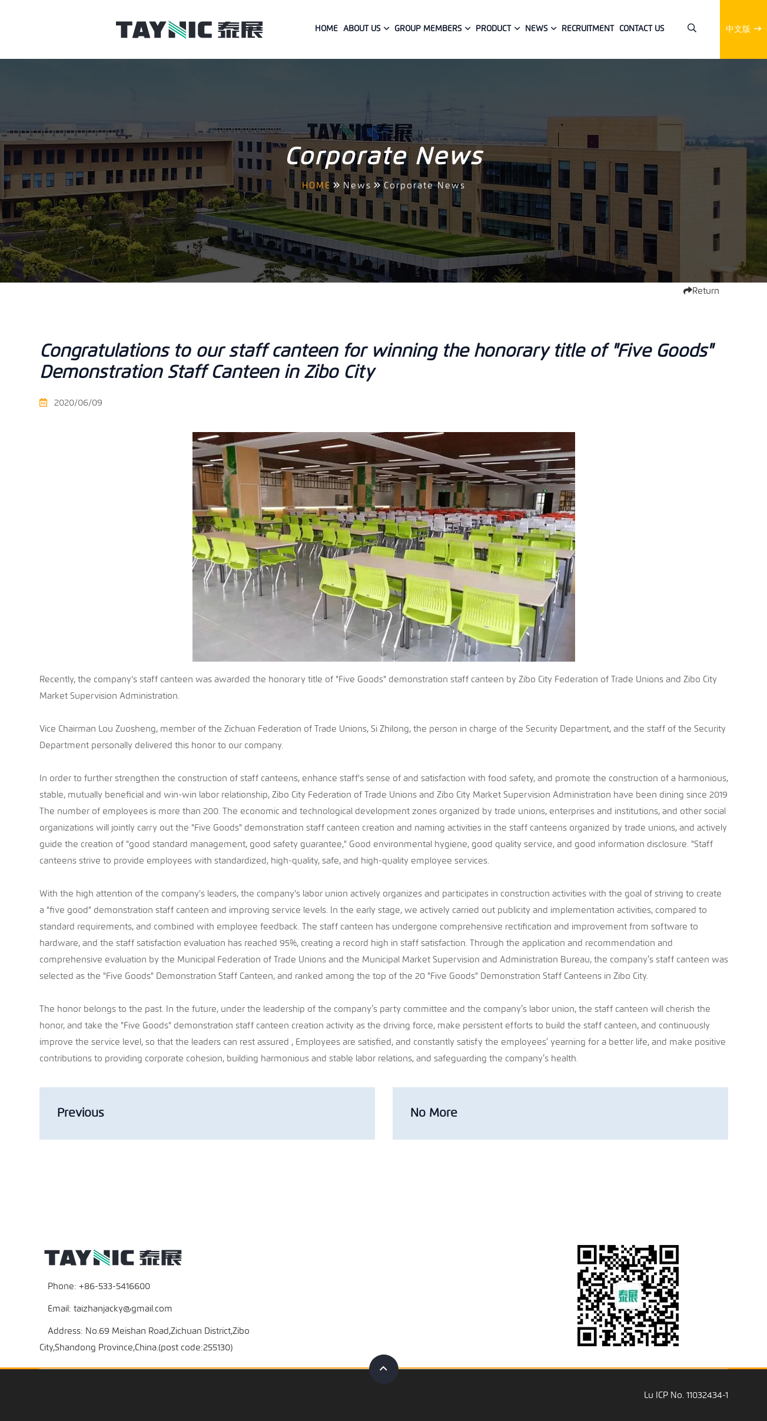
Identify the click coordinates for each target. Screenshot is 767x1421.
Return (701, 290)
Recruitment (588, 29)
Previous (80, 1112)
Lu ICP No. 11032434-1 (686, 1395)
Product (493, 29)
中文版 (743, 29)
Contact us (641, 29)
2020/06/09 (70, 402)
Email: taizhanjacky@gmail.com (110, 1308)
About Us (361, 29)
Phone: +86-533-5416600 (99, 1286)
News (536, 29)
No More (433, 1112)
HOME (316, 185)
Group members (427, 29)
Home (326, 29)
